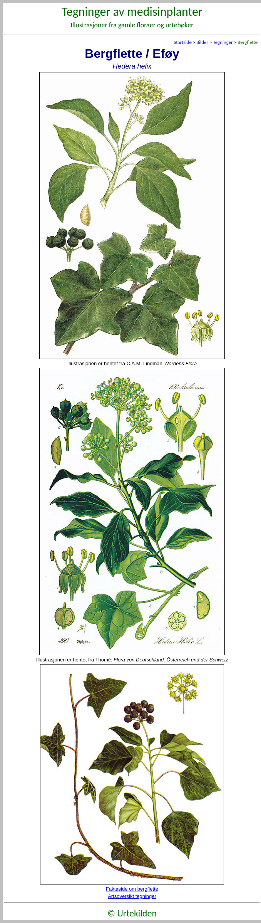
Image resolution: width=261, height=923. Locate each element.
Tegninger (223, 42)
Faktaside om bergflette (132, 889)
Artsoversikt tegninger (132, 896)
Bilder (202, 42)
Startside (183, 42)
